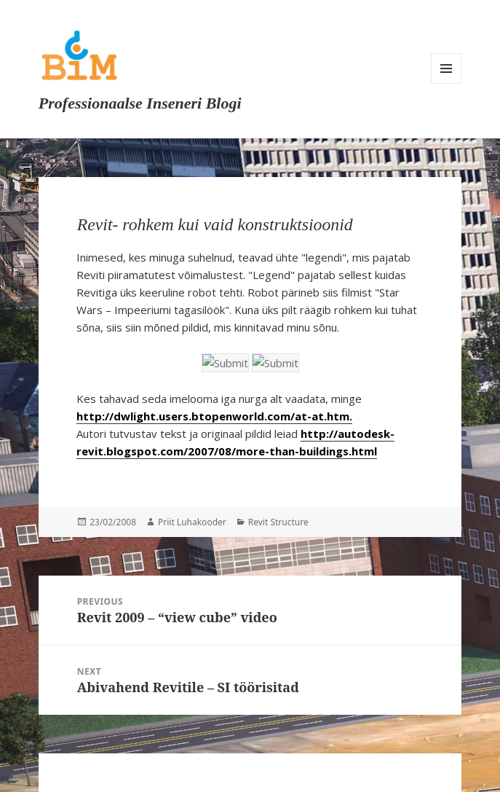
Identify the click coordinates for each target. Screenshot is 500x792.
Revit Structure (278, 522)
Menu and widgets (446, 68)
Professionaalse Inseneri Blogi (140, 103)
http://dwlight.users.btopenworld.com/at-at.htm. (214, 416)
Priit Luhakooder (192, 522)
